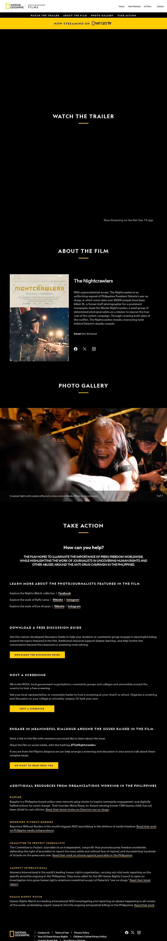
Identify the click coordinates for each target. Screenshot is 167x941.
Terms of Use (62, 932)
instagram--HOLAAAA (94, 349)
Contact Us (43, 932)
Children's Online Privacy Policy (90, 936)
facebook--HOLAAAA (75, 349)
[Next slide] (162, 455)
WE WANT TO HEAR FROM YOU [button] (34, 765)
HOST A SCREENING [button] (32, 708)
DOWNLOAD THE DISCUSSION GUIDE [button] (37, 654)
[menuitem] (121, 6)
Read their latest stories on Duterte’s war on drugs (77, 809)
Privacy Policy (81, 932)
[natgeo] (20, 934)
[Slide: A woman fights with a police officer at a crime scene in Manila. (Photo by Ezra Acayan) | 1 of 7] (83, 455)
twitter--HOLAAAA (85, 349)
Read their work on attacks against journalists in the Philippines (92, 855)
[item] (134, 6)
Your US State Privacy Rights (53, 936)
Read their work (144, 905)
